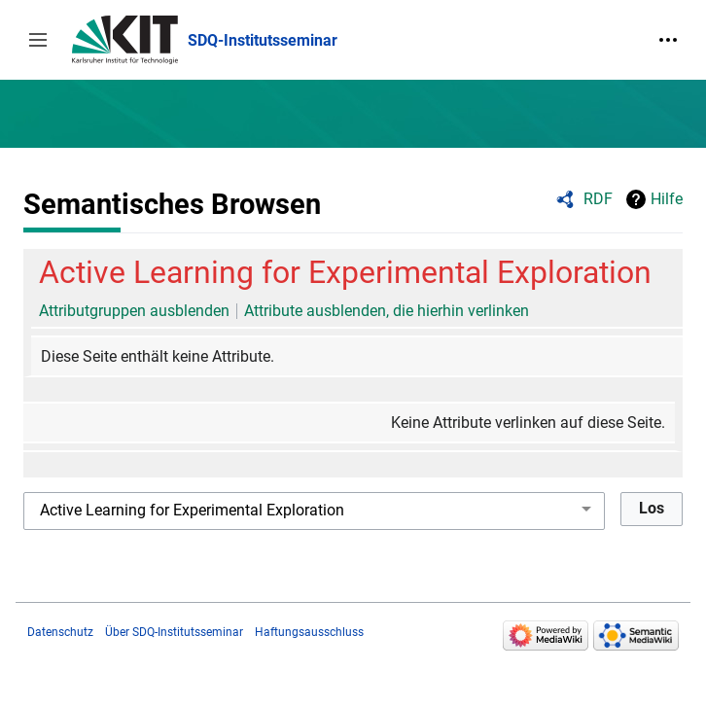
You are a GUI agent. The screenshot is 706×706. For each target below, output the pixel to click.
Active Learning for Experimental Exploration (345, 272)
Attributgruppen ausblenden (134, 310)
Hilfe (667, 199)
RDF (598, 199)
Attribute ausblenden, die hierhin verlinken (386, 310)
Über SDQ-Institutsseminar (174, 632)
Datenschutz (60, 632)
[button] (38, 40)
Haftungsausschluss (309, 632)
